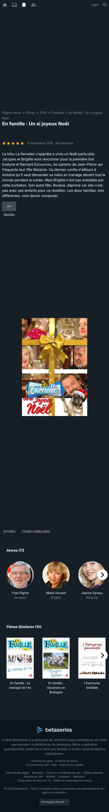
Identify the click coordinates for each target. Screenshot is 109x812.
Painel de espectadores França (73, 780)
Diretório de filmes (66, 761)
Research (79, 776)
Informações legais (17, 772)
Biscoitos (37, 772)
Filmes (30, 113)
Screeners (64, 776)
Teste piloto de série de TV (33, 780)
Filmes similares (36, 531)
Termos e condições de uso (63, 772)
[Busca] (105, 5)
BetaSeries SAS (33, 776)
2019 (43, 113)
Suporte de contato (71, 765)
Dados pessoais (93, 772)
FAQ (54, 765)
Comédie (57, 113)
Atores (9, 531)
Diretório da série (41, 761)
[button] (20, 582)
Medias (50, 776)
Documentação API (37, 765)
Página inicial (11, 113)
